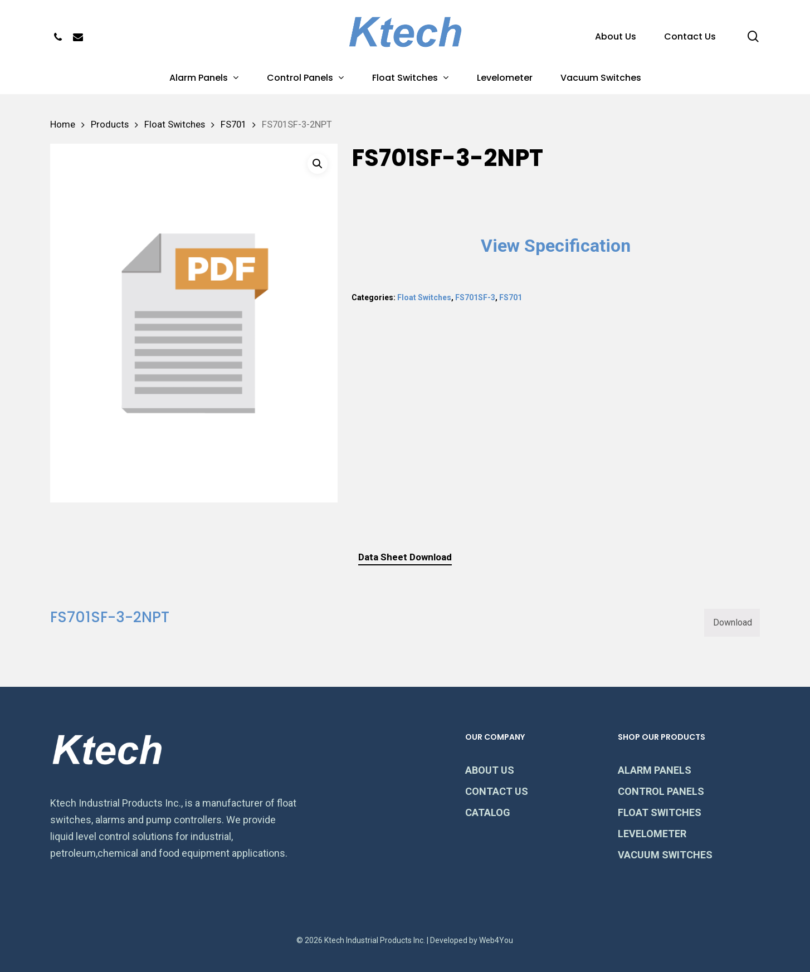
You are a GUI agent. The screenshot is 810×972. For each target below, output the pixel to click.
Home (62, 124)
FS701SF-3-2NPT (109, 617)
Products (110, 124)
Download (732, 622)
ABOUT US (489, 770)
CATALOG (487, 812)
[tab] (405, 557)
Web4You (496, 940)
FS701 (233, 124)
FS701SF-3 (475, 297)
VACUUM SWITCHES (665, 855)
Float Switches (174, 124)
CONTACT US (496, 791)
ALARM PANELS (654, 770)
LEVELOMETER (652, 833)
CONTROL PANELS (661, 791)
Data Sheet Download (405, 557)
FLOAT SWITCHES (659, 812)
